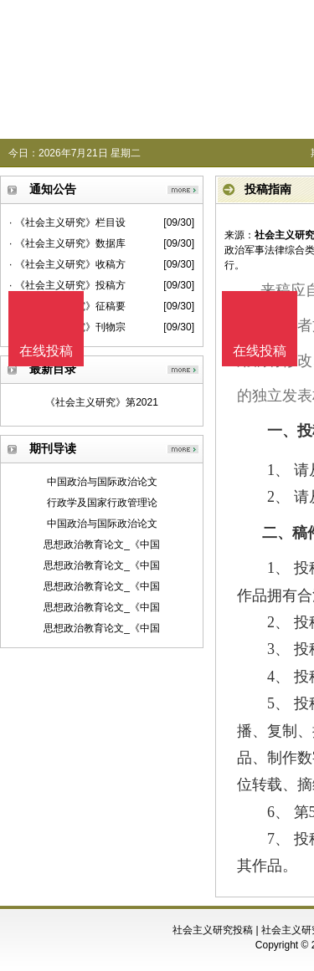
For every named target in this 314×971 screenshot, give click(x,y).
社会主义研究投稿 (212, 930)
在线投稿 (259, 351)
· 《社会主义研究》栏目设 (67, 222)
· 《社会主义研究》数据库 (67, 243)
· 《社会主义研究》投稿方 (67, 285)
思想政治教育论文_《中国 (102, 544)
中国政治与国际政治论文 (102, 482)
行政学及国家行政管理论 (102, 502)
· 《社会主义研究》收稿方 (67, 264)
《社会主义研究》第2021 (101, 402)
